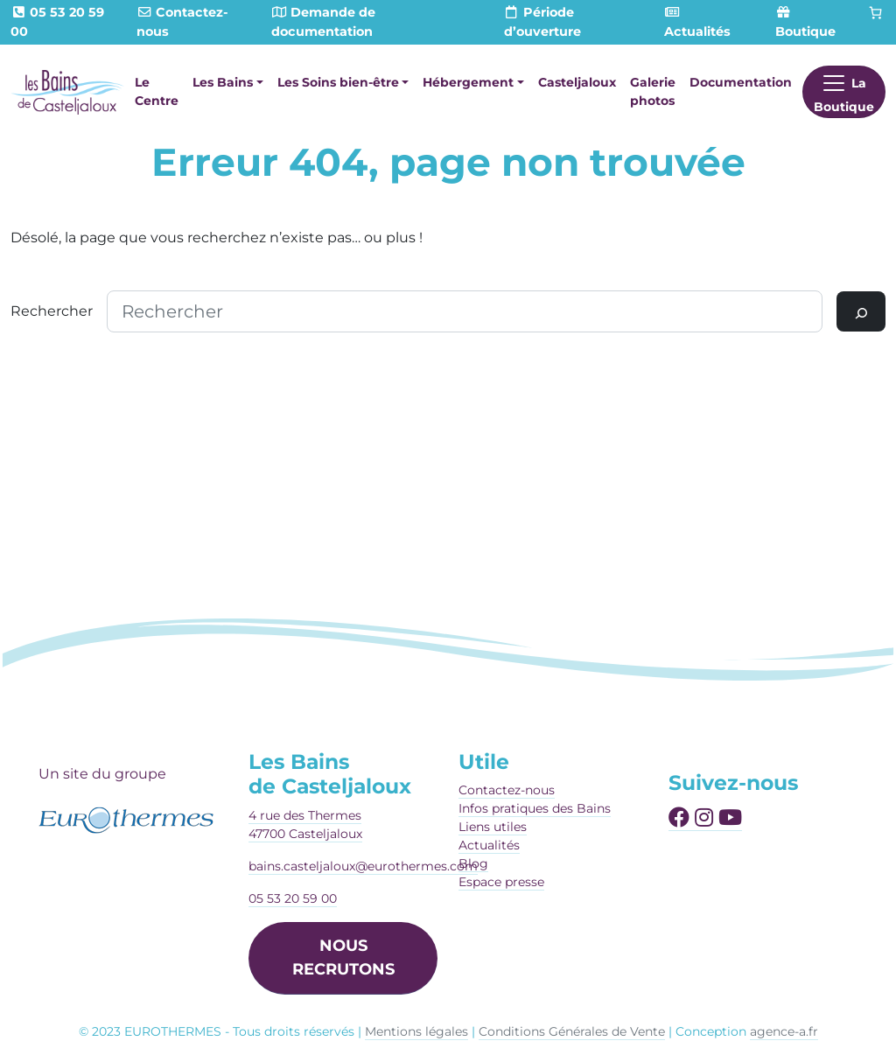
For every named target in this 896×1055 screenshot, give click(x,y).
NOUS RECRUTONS (343, 957)
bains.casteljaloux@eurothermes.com (363, 866)
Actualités (489, 845)
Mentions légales (416, 1031)
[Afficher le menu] (844, 92)
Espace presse (501, 882)
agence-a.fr (784, 1031)
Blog (473, 863)
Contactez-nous (506, 790)
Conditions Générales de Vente (572, 1031)
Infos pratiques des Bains (534, 808)
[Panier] (876, 13)
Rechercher (51, 311)
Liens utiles (492, 827)
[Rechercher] (861, 311)
